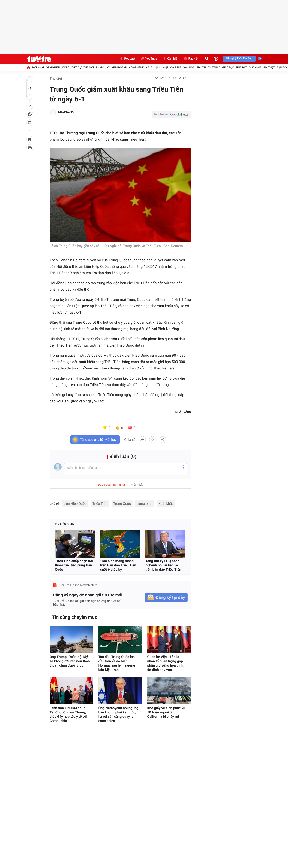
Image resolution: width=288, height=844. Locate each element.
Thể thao (214, 67)
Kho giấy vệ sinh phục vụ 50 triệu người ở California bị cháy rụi (166, 712)
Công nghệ (136, 67)
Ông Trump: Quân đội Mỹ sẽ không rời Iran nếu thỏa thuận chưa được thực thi (70, 661)
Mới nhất (38, 67)
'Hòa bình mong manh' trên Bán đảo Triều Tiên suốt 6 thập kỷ (118, 565)
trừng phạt (144, 504)
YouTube (149, 59)
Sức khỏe (255, 67)
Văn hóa (189, 67)
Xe (147, 67)
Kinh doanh (119, 67)
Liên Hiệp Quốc (75, 504)
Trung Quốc (122, 504)
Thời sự (76, 67)
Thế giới (88, 67)
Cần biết (170, 59)
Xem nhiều (53, 67)
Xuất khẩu (166, 504)
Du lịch (156, 67)
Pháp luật (103, 67)
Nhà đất (241, 67)
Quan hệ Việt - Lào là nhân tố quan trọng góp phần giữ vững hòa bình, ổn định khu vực (165, 663)
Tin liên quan (64, 524)
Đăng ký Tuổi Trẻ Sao (239, 58)
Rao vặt (191, 59)
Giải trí (201, 67)
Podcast (127, 59)
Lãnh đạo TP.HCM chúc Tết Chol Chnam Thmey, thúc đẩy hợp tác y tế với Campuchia (68, 714)
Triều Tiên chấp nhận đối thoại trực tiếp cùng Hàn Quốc (74, 565)
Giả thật (269, 67)
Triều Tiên (99, 504)
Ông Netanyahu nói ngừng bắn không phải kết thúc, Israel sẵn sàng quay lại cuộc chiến (118, 714)
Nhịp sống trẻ (172, 67)
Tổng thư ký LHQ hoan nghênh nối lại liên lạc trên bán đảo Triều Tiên (163, 565)
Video (65, 67)
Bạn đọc (282, 67)
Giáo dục (228, 67)
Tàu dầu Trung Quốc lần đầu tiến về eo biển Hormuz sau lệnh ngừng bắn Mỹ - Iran (116, 663)
